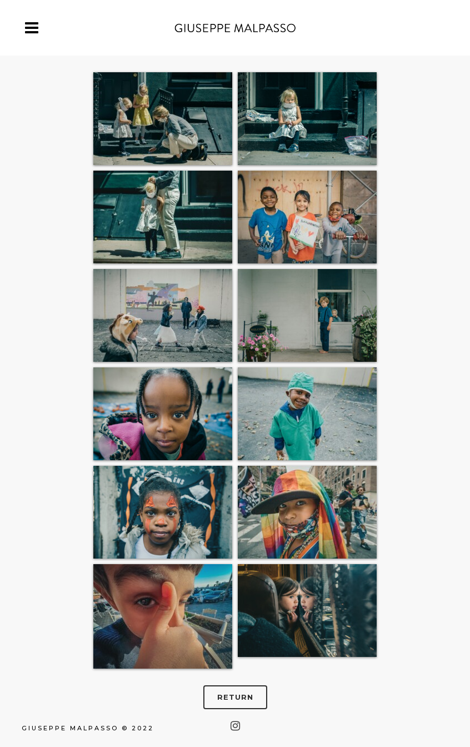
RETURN (235, 697)
